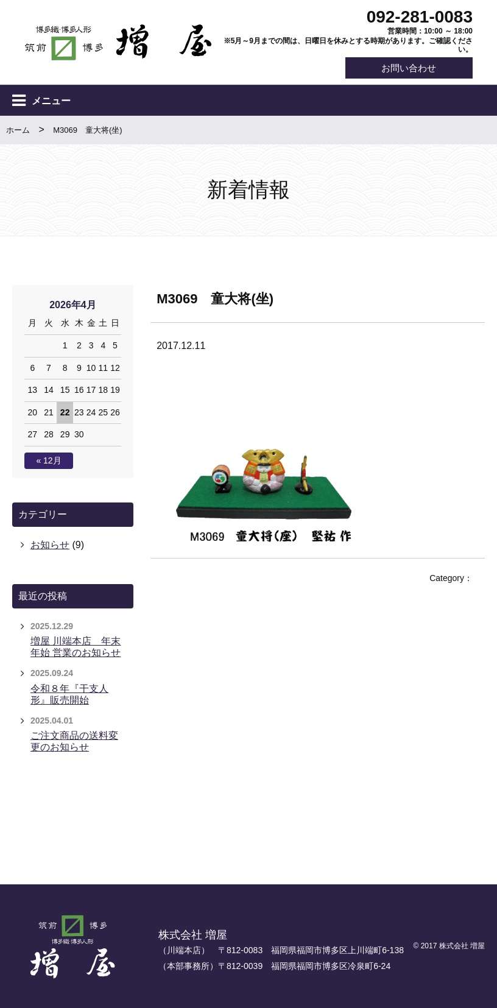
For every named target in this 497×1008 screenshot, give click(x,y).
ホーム (18, 130)
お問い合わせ (408, 68)
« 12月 (48, 461)
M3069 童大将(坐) (87, 130)
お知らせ (49, 545)
